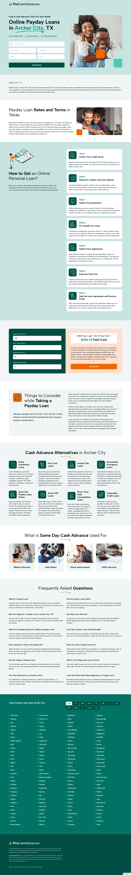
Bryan (99, 770)
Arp (40, 733)
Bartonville (43, 788)
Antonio (13, 821)
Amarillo (13, 784)
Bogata (70, 784)
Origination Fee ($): (20, 362)
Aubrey (41, 755)
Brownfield (100, 755)
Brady (70, 817)
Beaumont (42, 806)
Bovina (70, 803)
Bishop (70, 763)
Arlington (42, 730)
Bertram (71, 744)
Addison (13, 726)
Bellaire (42, 824)
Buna (98, 799)
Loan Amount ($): (19, 334)
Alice (12, 755)
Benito (70, 741)
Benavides (71, 733)
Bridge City (101, 730)
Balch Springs (44, 773)
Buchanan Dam (102, 777)
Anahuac (14, 788)
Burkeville (100, 806)
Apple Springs (15, 824)
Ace (12, 722)
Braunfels (71, 824)
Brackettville (72, 813)
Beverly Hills (72, 748)
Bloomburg (72, 770)
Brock (99, 741)
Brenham (100, 726)
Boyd (70, 810)
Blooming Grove (73, 773)
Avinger (42, 763)
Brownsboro (101, 759)
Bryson (99, 773)
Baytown (42, 803)
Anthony (14, 813)
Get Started (36, 65)
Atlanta (41, 752)
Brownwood (101, 766)
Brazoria (99, 715)
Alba (12, 744)
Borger (70, 799)
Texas (11, 82)
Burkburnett (101, 803)
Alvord (13, 781)
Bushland (100, 821)
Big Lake (71, 752)
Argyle (41, 726)
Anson (13, 810)
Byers (99, 824)
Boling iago (72, 788)
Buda (98, 784)
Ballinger (42, 781)
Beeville (42, 821)
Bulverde (100, 795)
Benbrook (71, 737)
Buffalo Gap (101, 788)
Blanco (70, 766)
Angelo (13, 799)
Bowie (70, 806)
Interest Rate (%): (19, 352)
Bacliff (41, 770)
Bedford (42, 810)
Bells (69, 719)
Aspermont (43, 741)
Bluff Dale (71, 777)
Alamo (13, 737)
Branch (70, 821)
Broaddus (100, 737)
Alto (12, 766)
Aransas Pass (43, 715)
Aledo (13, 752)
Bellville (70, 722)
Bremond (100, 722)
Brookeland (101, 748)
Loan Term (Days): (19, 343)
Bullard (99, 792)
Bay (40, 795)
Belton (70, 726)
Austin (41, 759)
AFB (12, 733)
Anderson (14, 792)
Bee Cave (42, 817)
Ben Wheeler (72, 730)
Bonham (71, 795)
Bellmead (71, 715)
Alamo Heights (16, 741)
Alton (12, 770)
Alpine (13, 763)
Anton (13, 817)
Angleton (14, 803)
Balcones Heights (45, 777)
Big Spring (71, 759)
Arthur (41, 737)
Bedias (41, 813)
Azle (40, 766)
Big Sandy (71, 755)
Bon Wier (71, 792)
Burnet (99, 813)
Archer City (43, 719)
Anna (12, 806)
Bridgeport (100, 733)
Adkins (13, 730)
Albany (13, 748)
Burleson (100, 810)
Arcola (41, 722)
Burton (99, 817)
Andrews (14, 795)
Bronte (99, 744)
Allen (12, 759)
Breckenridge (101, 719)
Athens (41, 748)
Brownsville (101, 763)
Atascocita (43, 744)
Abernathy (14, 715)
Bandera (42, 784)
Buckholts (100, 781)
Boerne (70, 781)
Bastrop (42, 792)
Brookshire (100, 752)
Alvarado (14, 773)
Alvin (12, 777)
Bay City (42, 799)
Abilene (13, 719)
